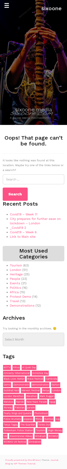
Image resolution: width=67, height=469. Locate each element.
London (15, 270)
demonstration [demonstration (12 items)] (40, 384)
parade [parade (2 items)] (31, 407)
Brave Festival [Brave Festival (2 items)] (35, 378)
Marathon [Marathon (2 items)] (31, 396)
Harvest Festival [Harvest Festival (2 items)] (30, 390)
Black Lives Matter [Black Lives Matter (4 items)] (14, 378)
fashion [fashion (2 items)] (55, 384)
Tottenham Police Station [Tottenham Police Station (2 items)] (18, 430)
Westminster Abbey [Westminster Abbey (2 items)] (21, 436)
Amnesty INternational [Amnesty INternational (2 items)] (17, 373)
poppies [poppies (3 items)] (28, 419)
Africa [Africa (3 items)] (16, 367)
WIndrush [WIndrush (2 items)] (40, 436)
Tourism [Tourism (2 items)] (40, 430)
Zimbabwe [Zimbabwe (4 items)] (35, 441)
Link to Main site (23, 236)
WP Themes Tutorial (24, 463)
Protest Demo (20, 296)
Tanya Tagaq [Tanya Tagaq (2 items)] (11, 424)
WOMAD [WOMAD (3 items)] (53, 436)
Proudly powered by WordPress (23, 460)
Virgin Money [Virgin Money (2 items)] (55, 430)
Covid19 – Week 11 (23, 214)
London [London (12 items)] (56, 390)
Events (15, 283)
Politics (15, 287)
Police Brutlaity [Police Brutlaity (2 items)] (12, 419)
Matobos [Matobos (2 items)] (8, 401)
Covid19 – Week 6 (23, 232)
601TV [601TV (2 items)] (7, 367)
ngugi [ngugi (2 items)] (52, 401)
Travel (14, 301)
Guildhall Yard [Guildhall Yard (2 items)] (11, 390)
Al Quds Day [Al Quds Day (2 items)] (29, 367)
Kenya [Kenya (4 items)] (46, 390)
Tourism (16, 265)
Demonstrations (22, 305)
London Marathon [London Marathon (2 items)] (14, 396)
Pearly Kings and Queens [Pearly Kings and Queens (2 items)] (18, 413)
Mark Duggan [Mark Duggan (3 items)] (47, 396)
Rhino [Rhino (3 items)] (38, 419)
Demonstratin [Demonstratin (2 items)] (21, 384)
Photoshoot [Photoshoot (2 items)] (41, 413)
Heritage (16, 274)
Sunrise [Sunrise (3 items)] (48, 419)
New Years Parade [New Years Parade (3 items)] (37, 401)
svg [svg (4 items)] (57, 419)
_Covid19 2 (18, 228)
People (15, 279)
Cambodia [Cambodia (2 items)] (51, 378)
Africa (14, 292)
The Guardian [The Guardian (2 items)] (27, 424)
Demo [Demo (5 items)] (7, 384)
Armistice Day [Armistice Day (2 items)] (40, 373)
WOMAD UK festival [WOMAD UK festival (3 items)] (15, 441)
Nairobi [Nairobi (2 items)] (20, 401)
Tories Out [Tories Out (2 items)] (44, 424)
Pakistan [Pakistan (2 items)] (19, 407)
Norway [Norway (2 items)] (8, 407)
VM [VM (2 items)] (5, 436)
